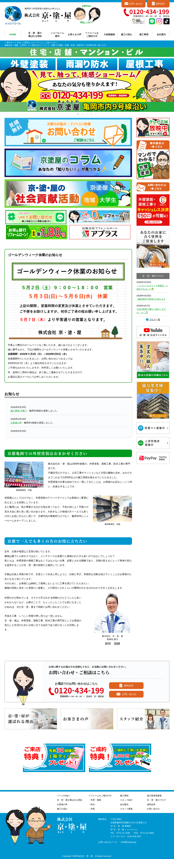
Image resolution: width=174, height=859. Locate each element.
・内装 (91, 809)
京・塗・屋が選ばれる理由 (35, 34)
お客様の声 (16, 422)
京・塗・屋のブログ (156, 800)
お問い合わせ (135, 3)
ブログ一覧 (154, 319)
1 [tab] (78, 114)
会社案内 (124, 804)
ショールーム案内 (57, 34)
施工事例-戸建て (18, 410)
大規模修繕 (109, 34)
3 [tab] (87, 114)
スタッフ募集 (126, 809)
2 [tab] (82, 114)
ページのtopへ (63, 795)
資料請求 (160, 3)
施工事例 (124, 795)
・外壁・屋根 (94, 800)
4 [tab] (91, 114)
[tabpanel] (87, 79)
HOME (12, 34)
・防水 (91, 804)
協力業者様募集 (154, 795)
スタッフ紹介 (126, 800)
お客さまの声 (74, 34)
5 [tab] (96, 114)
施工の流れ (126, 34)
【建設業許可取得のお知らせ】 (151, 299)
